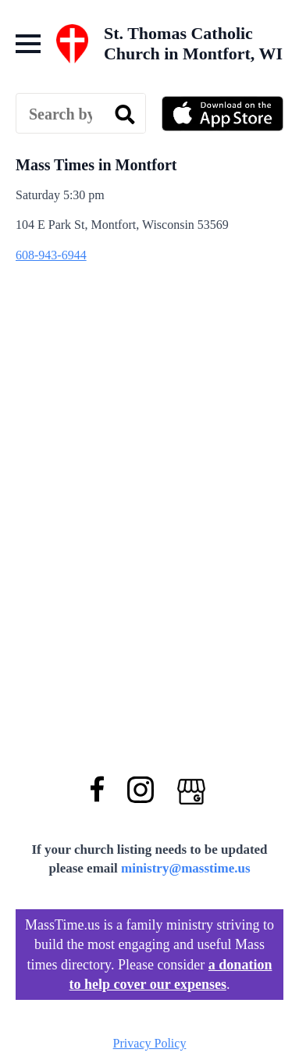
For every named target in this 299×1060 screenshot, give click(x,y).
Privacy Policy (150, 1043)
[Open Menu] (28, 43)
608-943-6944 (51, 255)
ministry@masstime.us (186, 868)
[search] (125, 114)
